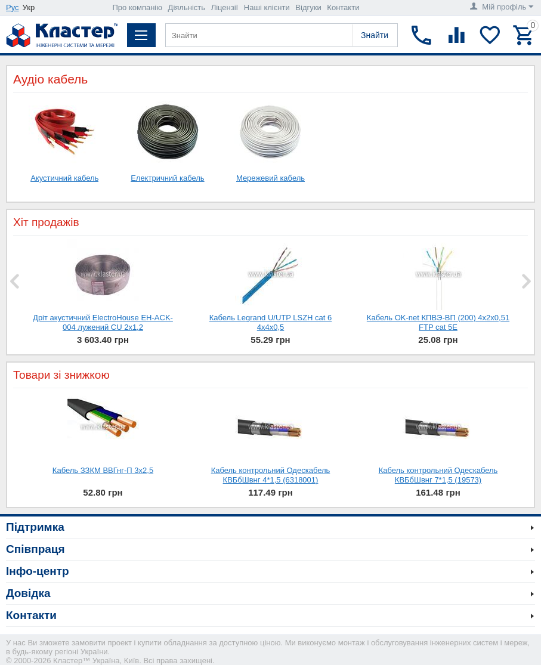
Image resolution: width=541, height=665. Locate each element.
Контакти (343, 7)
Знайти (374, 35)
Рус (12, 7)
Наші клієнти (267, 7)
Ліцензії (225, 7)
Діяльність (186, 7)
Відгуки (308, 7)
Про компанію (137, 7)
